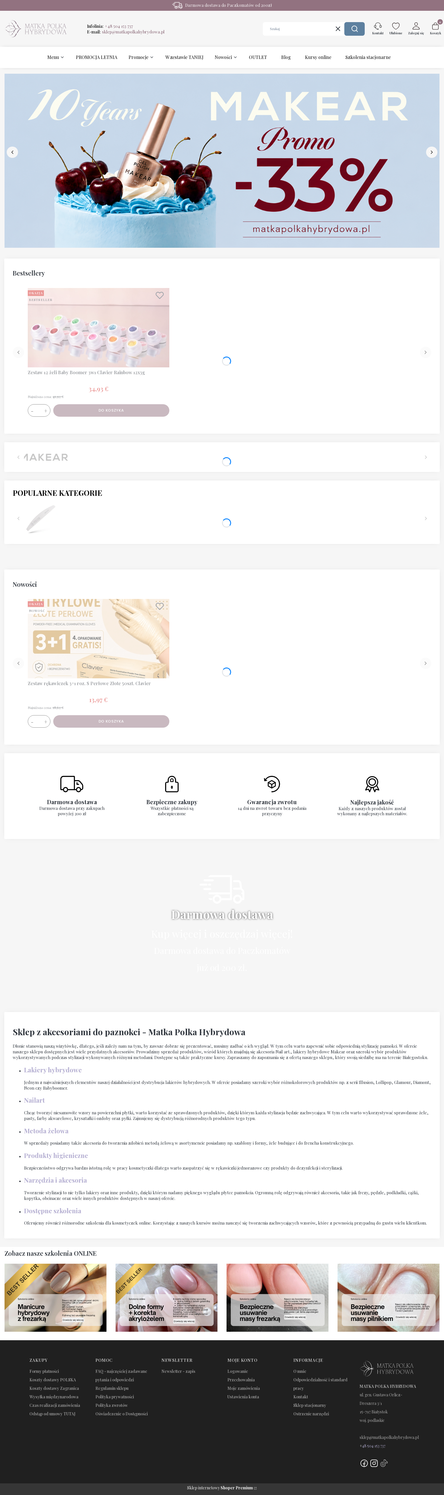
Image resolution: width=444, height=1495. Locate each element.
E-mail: (126, 32)
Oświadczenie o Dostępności (121, 1413)
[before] (12, 152)
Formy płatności (44, 1371)
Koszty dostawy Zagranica (54, 1388)
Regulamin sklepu (112, 1388)
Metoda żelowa (46, 1130)
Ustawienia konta (243, 1396)
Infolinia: (110, 26)
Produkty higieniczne (56, 1155)
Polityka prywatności (114, 1396)
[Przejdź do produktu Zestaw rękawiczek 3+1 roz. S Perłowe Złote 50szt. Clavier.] (98, 638)
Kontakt (300, 1396)
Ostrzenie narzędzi (311, 1413)
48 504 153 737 (373, 1446)
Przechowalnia (241, 1379)
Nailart (34, 1100)
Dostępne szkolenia (52, 1210)
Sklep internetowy (220, 1487)
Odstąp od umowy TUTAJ (52, 1413)
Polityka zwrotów (111, 1405)
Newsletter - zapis (178, 1371)
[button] (354, 29)
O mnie (299, 1371)
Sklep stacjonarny (309, 1405)
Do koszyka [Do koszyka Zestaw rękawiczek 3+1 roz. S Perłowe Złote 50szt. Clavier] (111, 721)
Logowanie (237, 1371)
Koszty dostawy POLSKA (52, 1379)
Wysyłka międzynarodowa (53, 1396)
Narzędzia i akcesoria (55, 1180)
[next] (431, 152)
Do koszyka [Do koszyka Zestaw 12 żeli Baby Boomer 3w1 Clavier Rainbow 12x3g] (111, 410)
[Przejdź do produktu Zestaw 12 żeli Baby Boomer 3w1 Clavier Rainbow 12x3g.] (98, 327)
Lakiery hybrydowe (53, 1070)
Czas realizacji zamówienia (54, 1405)
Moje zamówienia (243, 1388)
